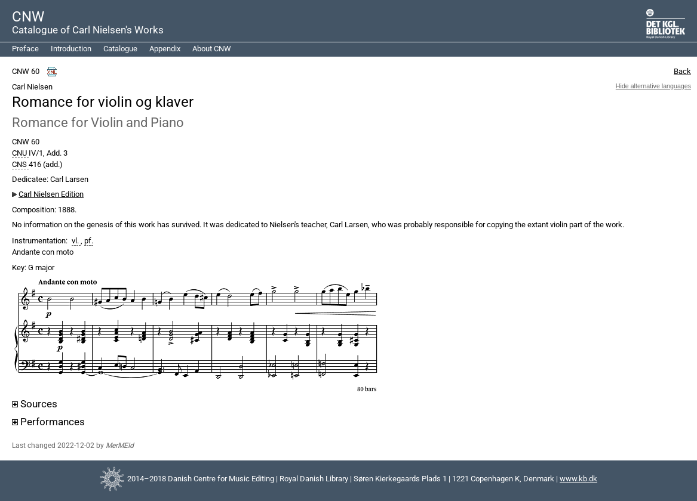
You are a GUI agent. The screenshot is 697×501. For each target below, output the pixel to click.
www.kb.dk (578, 478)
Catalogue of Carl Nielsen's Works (88, 30)
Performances (48, 422)
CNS (20, 164)
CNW (28, 16)
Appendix (164, 48)
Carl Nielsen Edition (51, 194)
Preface (25, 48)
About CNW (211, 48)
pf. (88, 241)
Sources (34, 404)
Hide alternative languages (653, 85)
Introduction (71, 48)
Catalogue (120, 48)
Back (682, 71)
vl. (76, 241)
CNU (20, 153)
